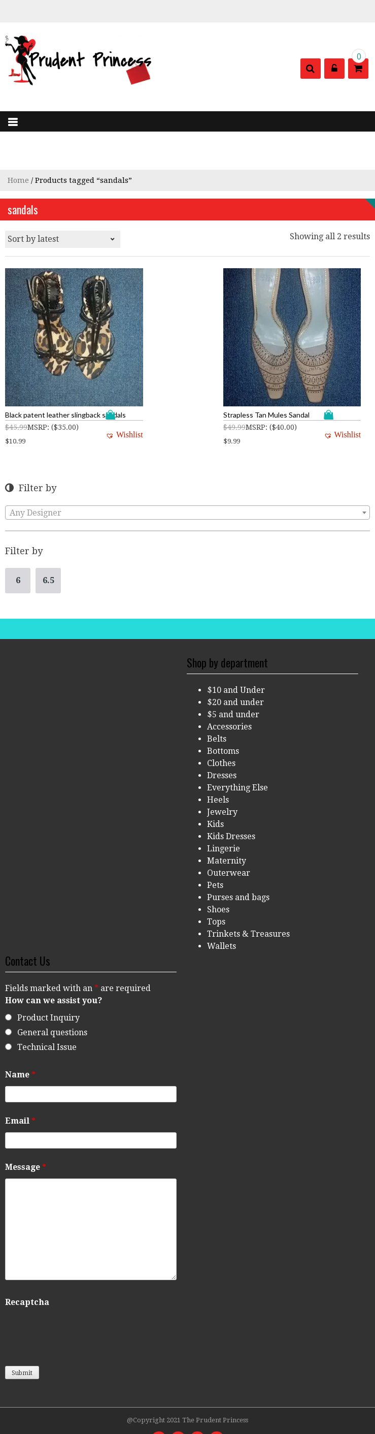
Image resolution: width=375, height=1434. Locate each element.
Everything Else (237, 758)
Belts (216, 710)
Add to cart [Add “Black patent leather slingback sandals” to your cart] (84, 386)
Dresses (221, 746)
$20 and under (235, 673)
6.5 (48, 551)
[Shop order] (62, 239)
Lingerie (223, 819)
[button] (95, 406)
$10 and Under (236, 661)
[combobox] (187, 483)
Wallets (221, 917)
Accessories (229, 698)
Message (25, 1138)
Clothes (221, 734)
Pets (215, 856)
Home (18, 180)
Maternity (226, 832)
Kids (215, 795)
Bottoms (223, 722)
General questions (52, 1003)
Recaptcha (27, 1273)
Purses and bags (238, 868)
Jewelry (222, 783)
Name (20, 1045)
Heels (218, 771)
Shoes (218, 880)
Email (20, 1092)
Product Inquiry (48, 989)
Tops (216, 893)
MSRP (37, 398)
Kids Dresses (231, 807)
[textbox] (187, 484)
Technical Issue (47, 1018)
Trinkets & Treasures (248, 905)
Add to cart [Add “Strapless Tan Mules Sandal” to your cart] (329, 386)
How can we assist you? (53, 971)
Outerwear (228, 844)
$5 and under (233, 685)
